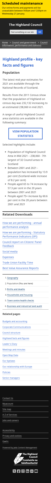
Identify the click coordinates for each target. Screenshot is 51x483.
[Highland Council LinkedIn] (27, 472)
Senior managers (11, 377)
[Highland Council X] (14, 472)
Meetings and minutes (13, 349)
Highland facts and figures (15, 338)
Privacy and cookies (12, 435)
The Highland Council (25, 24)
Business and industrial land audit (24, 306)
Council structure (11, 332)
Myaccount (7, 403)
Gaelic (5, 441)
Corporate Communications (16, 327)
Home (5, 42)
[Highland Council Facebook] (18, 472)
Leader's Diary (9, 343)
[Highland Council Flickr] (31, 472)
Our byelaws (8, 360)
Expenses (8, 257)
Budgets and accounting (14, 321)
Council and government (24, 42)
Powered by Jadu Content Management (19, 447)
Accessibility (8, 430)
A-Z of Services (9, 414)
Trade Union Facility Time (17, 262)
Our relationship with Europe (17, 366)
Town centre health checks (20, 300)
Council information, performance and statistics (25, 44)
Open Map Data (10, 355)
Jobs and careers (10, 420)
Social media (10, 251)
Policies (6, 372)
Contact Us (7, 398)
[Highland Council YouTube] (36, 472)
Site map (6, 409)
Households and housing (20, 294)
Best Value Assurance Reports (20, 268)
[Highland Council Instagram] (23, 472)
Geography (12, 277)
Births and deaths (16, 289)
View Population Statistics (25, 133)
